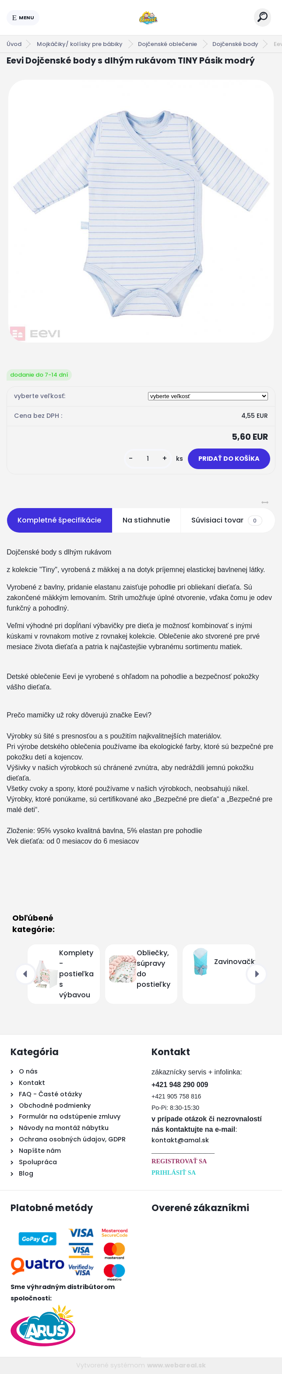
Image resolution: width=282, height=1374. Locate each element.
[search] (262, 16)
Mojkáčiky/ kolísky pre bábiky (80, 44)
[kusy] (148, 459)
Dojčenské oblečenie (168, 44)
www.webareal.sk (176, 1365)
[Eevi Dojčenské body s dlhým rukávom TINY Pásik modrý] (141, 211)
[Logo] (147, 17)
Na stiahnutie (146, 520)
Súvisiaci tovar (226, 520)
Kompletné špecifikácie (59, 520)
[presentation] (25, 974)
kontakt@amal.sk (180, 1140)
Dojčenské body (235, 44)
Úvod (14, 44)
